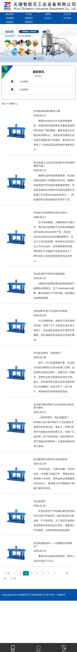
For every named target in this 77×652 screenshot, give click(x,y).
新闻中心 (13, 103)
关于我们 (67, 18)
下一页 (13, 578)
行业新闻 (24, 89)
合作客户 (48, 18)
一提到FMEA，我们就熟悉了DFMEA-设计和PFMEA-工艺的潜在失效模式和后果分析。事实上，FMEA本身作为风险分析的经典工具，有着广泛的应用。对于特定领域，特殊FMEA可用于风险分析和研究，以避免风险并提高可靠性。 (54, 431)
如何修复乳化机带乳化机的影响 (50, 459)
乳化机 (29, 14)
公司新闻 (24, 81)
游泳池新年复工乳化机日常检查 (50, 311)
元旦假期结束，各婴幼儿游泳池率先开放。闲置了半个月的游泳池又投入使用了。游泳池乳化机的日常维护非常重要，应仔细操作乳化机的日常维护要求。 (54, 330)
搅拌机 (48, 14)
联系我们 (29, 22)
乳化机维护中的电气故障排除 (49, 273)
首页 (4, 103)
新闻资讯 (29, 18)
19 (67, 573)
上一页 (6, 573)
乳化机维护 (40, 501)
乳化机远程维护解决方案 (47, 111)
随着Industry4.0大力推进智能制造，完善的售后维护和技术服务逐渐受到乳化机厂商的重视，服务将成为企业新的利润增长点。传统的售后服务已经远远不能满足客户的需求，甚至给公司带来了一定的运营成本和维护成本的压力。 (54, 135)
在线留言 (10, 22)
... (60, 573)
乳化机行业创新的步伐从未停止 (50, 212)
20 (5, 578)
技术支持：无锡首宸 (55, 595)
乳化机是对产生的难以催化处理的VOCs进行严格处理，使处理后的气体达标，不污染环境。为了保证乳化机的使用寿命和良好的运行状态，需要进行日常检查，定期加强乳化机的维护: (54, 520)
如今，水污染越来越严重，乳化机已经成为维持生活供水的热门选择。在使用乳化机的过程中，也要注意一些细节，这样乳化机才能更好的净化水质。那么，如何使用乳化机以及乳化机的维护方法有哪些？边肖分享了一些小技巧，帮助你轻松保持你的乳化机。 (54, 377)
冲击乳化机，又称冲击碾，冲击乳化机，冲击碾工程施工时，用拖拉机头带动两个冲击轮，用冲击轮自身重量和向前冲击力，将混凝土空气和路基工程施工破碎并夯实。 (54, 478)
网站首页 (10, 14)
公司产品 (67, 14)
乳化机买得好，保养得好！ (48, 353)
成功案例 (10, 18)
